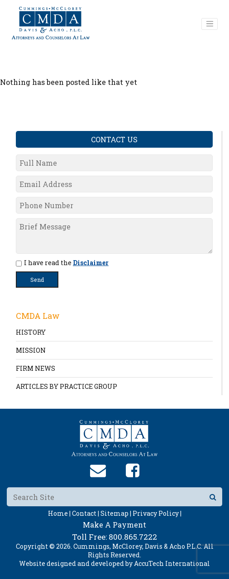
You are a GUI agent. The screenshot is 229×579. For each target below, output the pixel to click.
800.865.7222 (133, 537)
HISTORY (31, 332)
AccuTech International (172, 563)
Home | (59, 513)
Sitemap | (115, 513)
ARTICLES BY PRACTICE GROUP (66, 386)
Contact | (85, 513)
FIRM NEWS (35, 368)
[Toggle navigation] (209, 24)
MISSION (31, 350)
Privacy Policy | (157, 513)
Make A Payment (114, 524)
